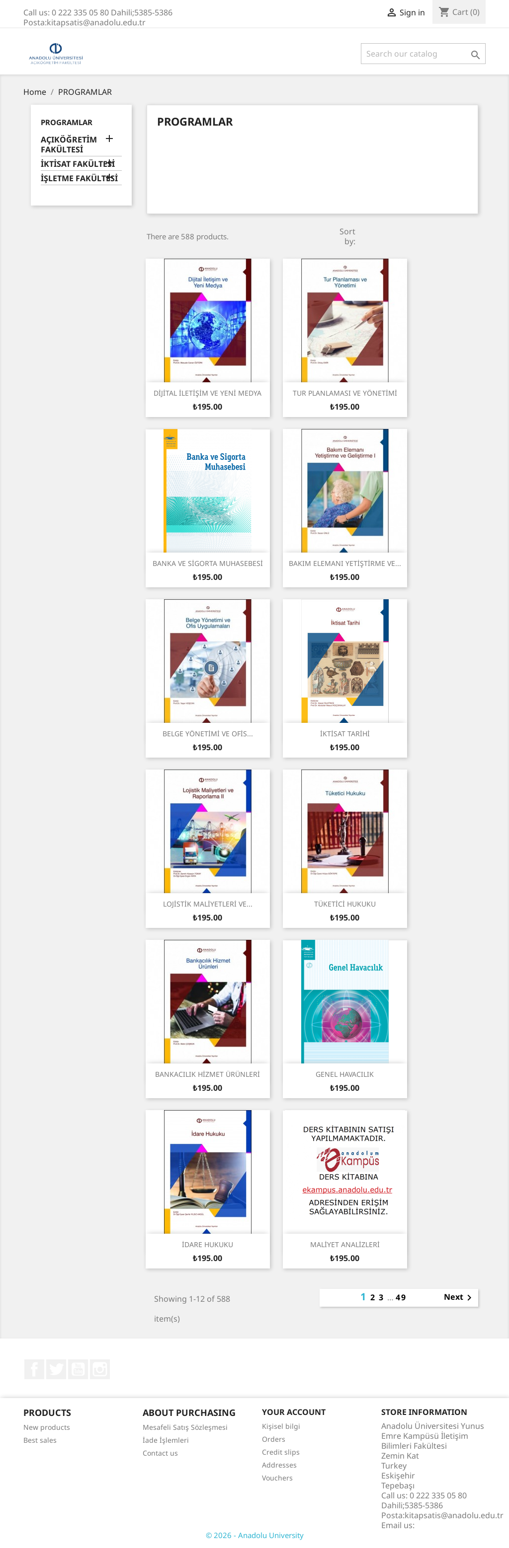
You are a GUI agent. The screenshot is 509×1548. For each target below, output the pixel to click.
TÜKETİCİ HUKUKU (345, 904)
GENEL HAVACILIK (345, 1074)
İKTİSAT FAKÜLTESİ (78, 164)
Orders (273, 1439)
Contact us (160, 1453)
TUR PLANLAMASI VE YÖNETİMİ (345, 393)
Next (459, 1298)
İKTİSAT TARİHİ (345, 733)
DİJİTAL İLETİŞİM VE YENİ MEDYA (207, 393)
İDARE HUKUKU (207, 1244)
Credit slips (281, 1452)
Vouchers (277, 1477)
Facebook (34, 1369)
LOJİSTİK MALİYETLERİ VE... (208, 904)
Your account (294, 1412)
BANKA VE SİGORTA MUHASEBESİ (208, 563)
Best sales (40, 1440)
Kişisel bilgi (281, 1426)
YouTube (78, 1369)
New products (46, 1427)
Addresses (279, 1465)
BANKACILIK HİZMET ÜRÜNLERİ (207, 1074)
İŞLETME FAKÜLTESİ (79, 178)
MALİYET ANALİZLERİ (345, 1244)
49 (401, 1297)
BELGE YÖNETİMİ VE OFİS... (208, 733)
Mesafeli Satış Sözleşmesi (185, 1427)
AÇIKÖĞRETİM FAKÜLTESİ (69, 145)
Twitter (56, 1369)
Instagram (100, 1369)
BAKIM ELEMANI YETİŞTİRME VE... (345, 563)
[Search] (423, 53)
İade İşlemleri (166, 1440)
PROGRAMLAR (66, 122)
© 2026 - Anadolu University (255, 1535)
